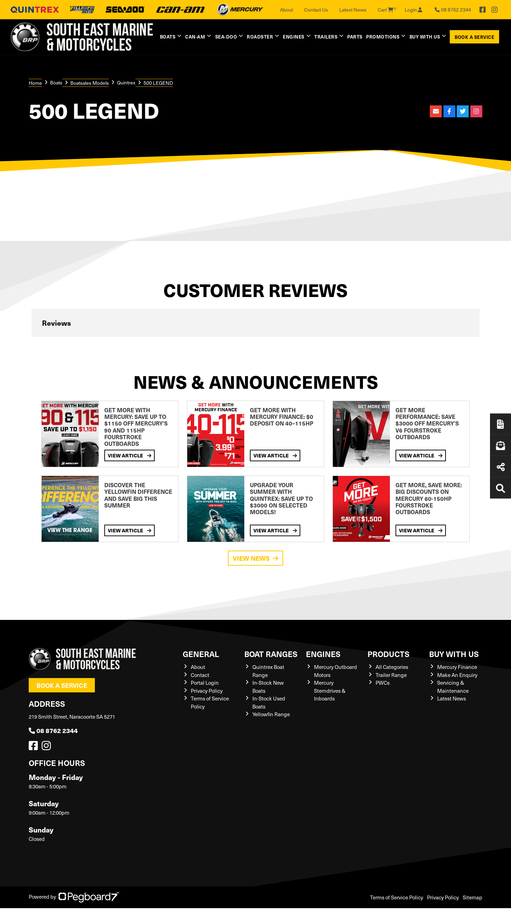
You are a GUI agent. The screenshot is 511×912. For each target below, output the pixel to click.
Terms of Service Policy (396, 897)
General (201, 653)
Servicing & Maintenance (453, 687)
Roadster (260, 36)
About (286, 9)
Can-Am (195, 36)
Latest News (352, 9)
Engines (293, 36)
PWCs (383, 682)
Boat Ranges (271, 653)
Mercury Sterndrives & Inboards (329, 690)
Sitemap (472, 897)
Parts (355, 36)
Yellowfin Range (271, 714)
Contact (200, 675)
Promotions (382, 36)
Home (35, 83)
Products (389, 653)
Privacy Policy (207, 691)
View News (255, 558)
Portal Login (205, 682)
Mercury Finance (457, 667)
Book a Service (474, 37)
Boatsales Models (89, 83)
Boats (168, 36)
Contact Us (316, 9)
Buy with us (425, 36)
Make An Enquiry (457, 675)
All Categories (392, 667)
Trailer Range (391, 675)
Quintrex (126, 82)
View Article (129, 455)
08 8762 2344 (53, 730)
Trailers (325, 36)
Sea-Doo (226, 36)
